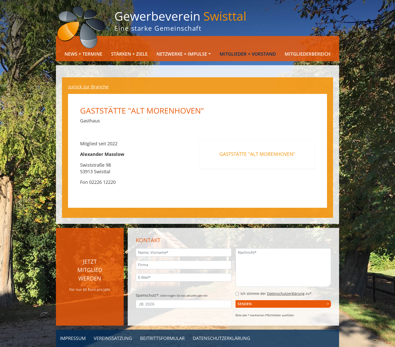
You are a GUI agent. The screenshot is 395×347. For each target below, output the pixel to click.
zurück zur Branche (88, 87)
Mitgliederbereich (308, 54)
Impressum (73, 338)
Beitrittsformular (162, 338)
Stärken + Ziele (129, 54)
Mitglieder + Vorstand (248, 54)
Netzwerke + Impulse (181, 54)
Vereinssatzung (113, 338)
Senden (245, 303)
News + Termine (83, 54)
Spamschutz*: (172, 295)
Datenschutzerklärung (286, 293)
